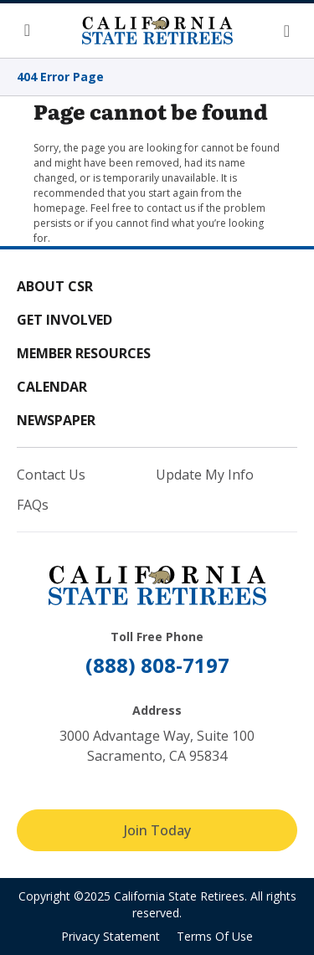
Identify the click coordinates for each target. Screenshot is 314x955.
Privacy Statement (110, 936)
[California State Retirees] (157, 30)
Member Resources (84, 353)
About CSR (55, 286)
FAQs (33, 504)
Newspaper (56, 420)
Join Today (157, 830)
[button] (33, 31)
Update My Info (205, 474)
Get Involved (64, 320)
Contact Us (51, 474)
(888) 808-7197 (157, 665)
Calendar (52, 386)
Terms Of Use (215, 936)
